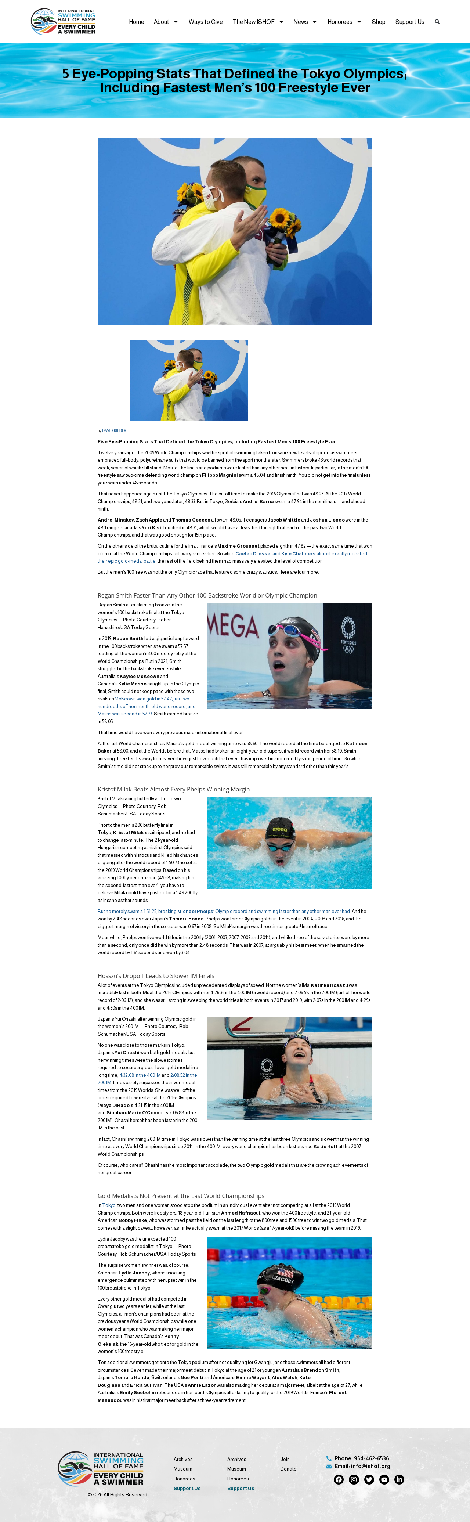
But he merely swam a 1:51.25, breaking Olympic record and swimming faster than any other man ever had (224, 911)
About (166, 21)
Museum (183, 1469)
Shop (379, 21)
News (306, 21)
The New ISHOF (258, 21)
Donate (289, 1469)
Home (136, 21)
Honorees (345, 21)
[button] (437, 21)
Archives (183, 1459)
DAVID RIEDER (114, 430)
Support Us (409, 21)
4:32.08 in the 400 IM (140, 1075)
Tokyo (109, 1205)
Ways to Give (206, 21)
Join (285, 1459)
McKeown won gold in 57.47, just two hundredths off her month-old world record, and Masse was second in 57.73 (147, 706)
